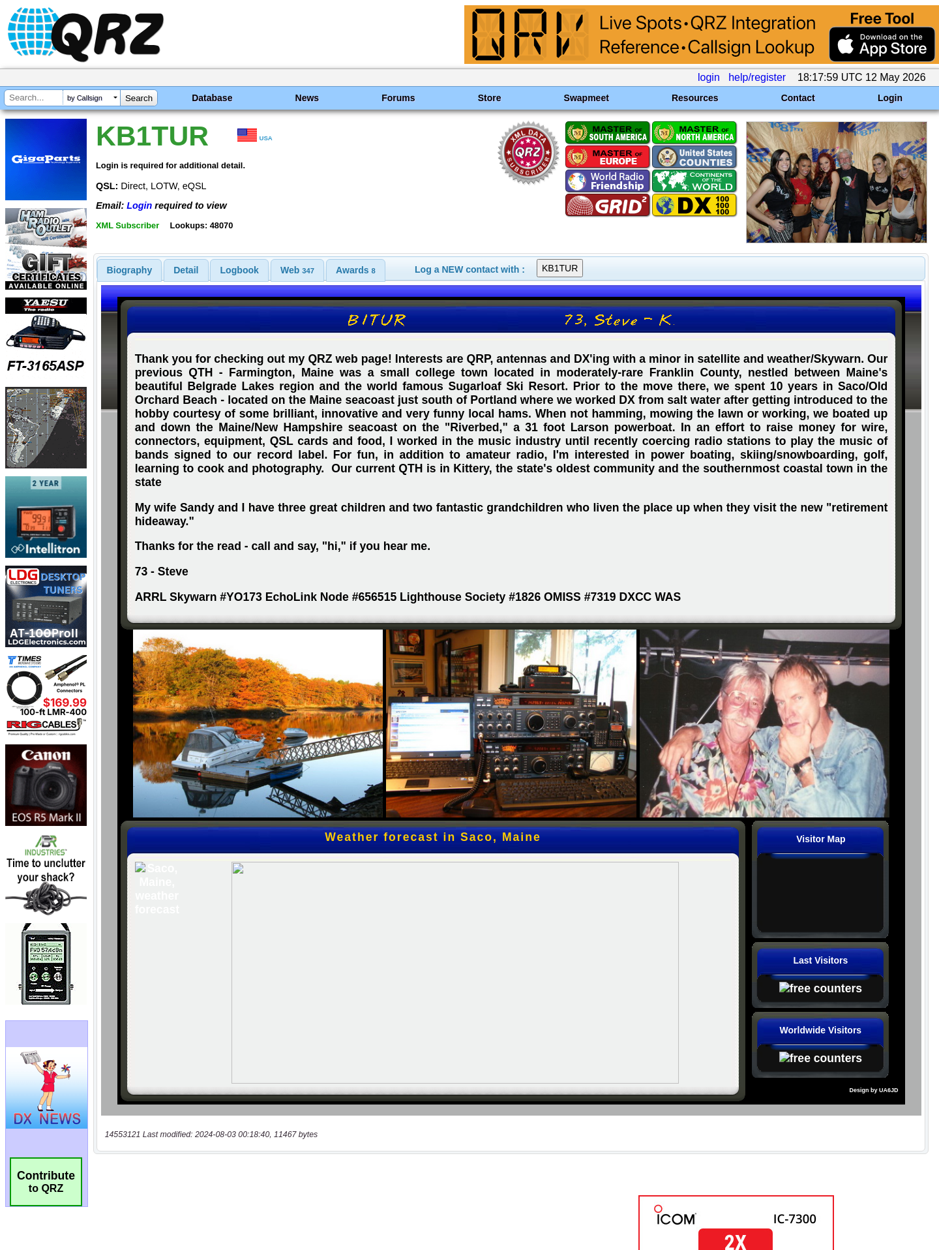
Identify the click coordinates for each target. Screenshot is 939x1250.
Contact (798, 98)
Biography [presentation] (130, 270)
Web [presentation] (297, 270)
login (709, 77)
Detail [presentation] (185, 270)
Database (212, 98)
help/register (757, 77)
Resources (695, 98)
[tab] (129, 270)
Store (489, 98)
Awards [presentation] (356, 270)
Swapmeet (586, 98)
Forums (398, 98)
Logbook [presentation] (239, 270)
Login (890, 98)
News (307, 98)
